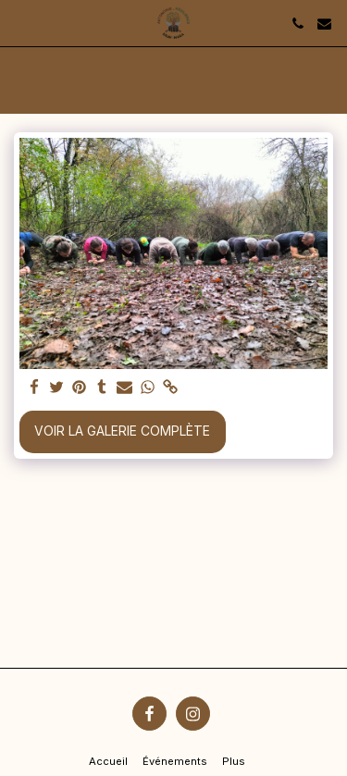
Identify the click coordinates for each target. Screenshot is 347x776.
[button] (20, 23)
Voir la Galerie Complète (122, 430)
